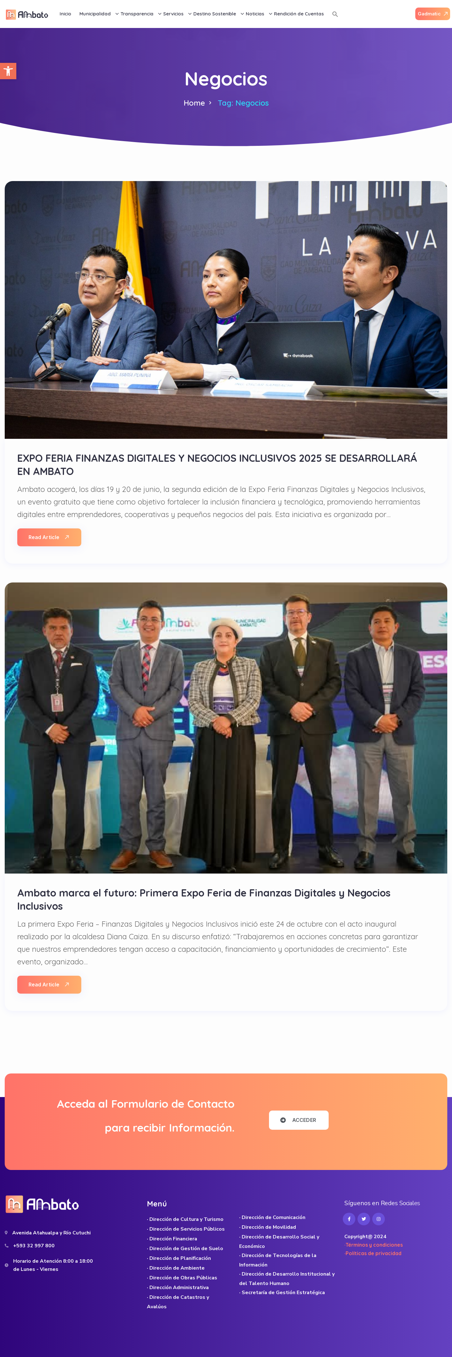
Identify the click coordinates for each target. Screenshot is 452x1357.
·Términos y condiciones (373, 1245)
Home (194, 103)
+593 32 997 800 (34, 1245)
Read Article (49, 537)
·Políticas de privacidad (372, 1253)
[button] (8, 71)
